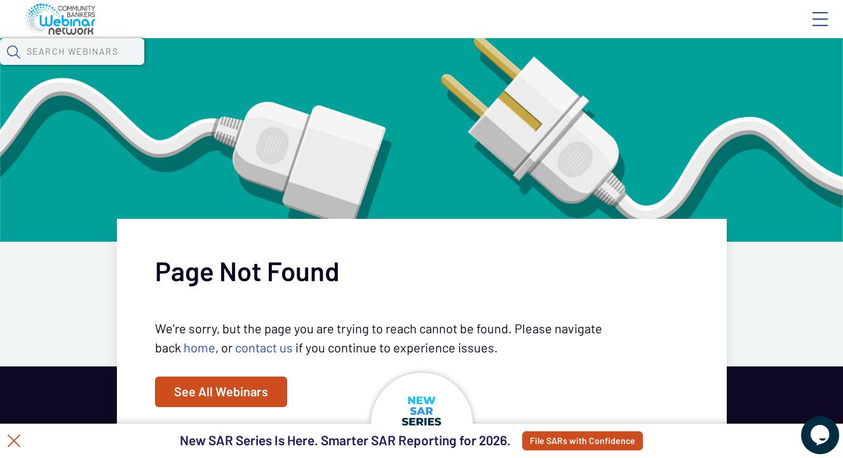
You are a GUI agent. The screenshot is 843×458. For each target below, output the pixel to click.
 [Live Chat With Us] (809, 426)
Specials (446, 66)
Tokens (360, 66)
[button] (688, 65)
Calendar (296, 66)
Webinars (225, 66)
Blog (639, 30)
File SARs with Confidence (619, 441)
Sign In (805, 30)
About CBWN (718, 29)
